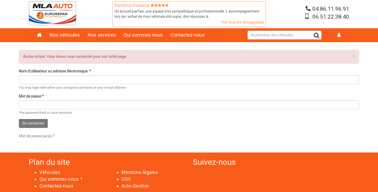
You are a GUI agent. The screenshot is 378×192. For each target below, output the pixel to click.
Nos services (102, 35)
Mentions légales (140, 172)
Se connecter (33, 123)
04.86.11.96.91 (330, 9)
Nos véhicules (65, 35)
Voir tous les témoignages (242, 22)
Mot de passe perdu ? (37, 136)
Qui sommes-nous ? (60, 179)
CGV (126, 179)
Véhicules (49, 172)
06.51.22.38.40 (330, 17)
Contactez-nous (188, 35)
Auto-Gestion (135, 186)
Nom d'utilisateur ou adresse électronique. (55, 71)
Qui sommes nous (143, 35)
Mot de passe (31, 96)
